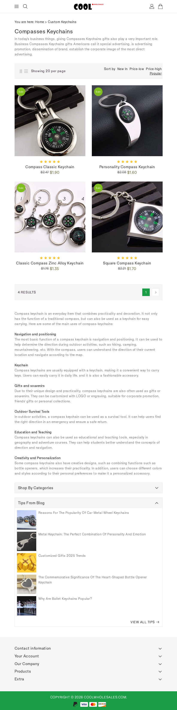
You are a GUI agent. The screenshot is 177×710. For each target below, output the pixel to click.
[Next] (155, 292)
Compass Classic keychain (49, 167)
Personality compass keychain (127, 167)
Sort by (109, 68)
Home (39, 22)
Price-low (137, 69)
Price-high (154, 69)
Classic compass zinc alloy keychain (50, 263)
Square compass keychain (127, 263)
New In (122, 69)
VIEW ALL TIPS (144, 622)
